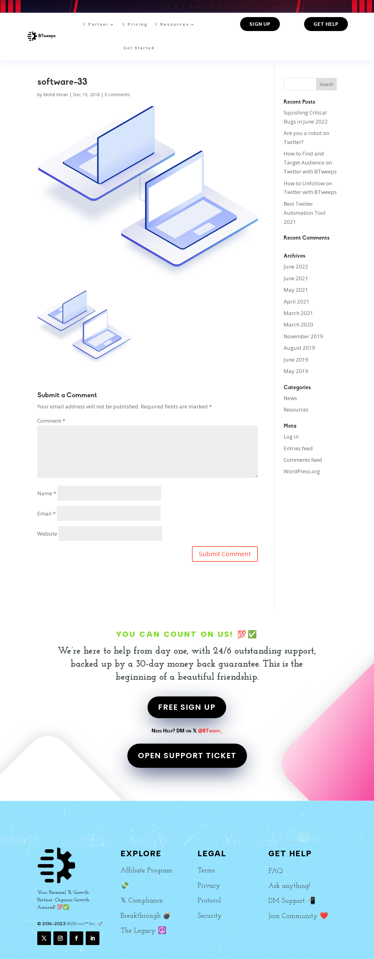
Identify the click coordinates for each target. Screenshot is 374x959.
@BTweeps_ (210, 730)
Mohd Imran (55, 94)
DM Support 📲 (291, 901)
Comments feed (303, 459)
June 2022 (296, 266)
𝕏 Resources (171, 24)
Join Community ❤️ (298, 916)
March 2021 (298, 313)
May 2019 (296, 371)
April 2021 (296, 301)
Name (46, 493)
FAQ (275, 871)
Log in (291, 436)
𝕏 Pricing (135, 24)
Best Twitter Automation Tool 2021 (305, 212)
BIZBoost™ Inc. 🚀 (85, 923)
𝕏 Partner (95, 24)
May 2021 (296, 289)
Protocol (209, 900)
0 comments (117, 94)
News (290, 398)
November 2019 (303, 336)
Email (46, 513)
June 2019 (296, 359)
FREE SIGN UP (187, 707)
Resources (296, 409)
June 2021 (296, 278)
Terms (206, 870)
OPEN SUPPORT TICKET (187, 755)
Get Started (139, 48)
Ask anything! (289, 886)
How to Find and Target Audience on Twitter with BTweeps (310, 162)
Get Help (326, 24)
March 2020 (298, 324)
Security (210, 916)
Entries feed (298, 448)
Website (47, 533)
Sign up (260, 24)
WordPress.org (302, 471)
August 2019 (299, 347)
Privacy (209, 885)
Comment (51, 420)
